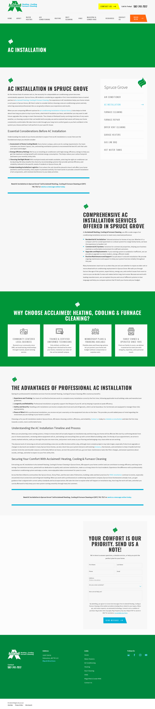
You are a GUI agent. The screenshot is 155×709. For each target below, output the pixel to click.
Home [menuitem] (10, 18)
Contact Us (88, 683)
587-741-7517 (140, 6)
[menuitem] (124, 97)
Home (86, 655)
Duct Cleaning (89, 671)
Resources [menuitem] (110, 18)
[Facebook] (134, 655)
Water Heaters (89, 659)
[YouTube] (146, 655)
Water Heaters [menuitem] (29, 18)
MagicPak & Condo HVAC (92, 679)
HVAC (86, 675)
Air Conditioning (90, 663)
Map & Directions (49, 661)
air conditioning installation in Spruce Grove (55, 110)
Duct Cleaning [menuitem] (69, 18)
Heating (87, 667)
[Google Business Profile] (128, 655)
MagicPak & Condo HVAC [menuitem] (91, 18)
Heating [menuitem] (58, 18)
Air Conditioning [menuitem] (44, 18)
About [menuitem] (18, 18)
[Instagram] (140, 655)
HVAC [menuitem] (80, 18)
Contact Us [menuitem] (122, 18)
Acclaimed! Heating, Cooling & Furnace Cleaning (32, 100)
